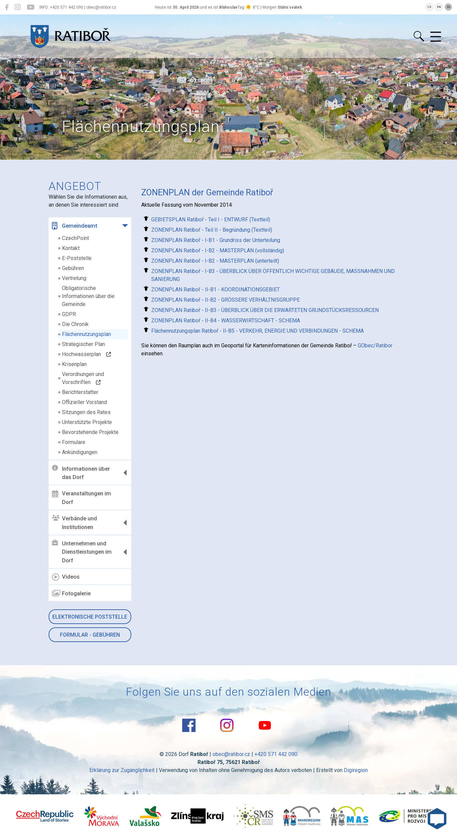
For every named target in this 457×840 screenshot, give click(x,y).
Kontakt (71, 248)
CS (429, 7)
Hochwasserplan (86, 354)
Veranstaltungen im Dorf (81, 497)
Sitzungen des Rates (86, 412)
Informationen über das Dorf (81, 472)
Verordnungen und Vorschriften (83, 378)
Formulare (73, 442)
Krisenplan (74, 364)
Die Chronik (75, 324)
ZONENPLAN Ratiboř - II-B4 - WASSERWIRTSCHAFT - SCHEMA (225, 320)
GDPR (69, 314)
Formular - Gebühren (90, 635)
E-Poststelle (77, 258)
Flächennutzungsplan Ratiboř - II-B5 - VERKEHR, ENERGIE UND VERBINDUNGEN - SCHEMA (257, 331)
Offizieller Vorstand (84, 402)
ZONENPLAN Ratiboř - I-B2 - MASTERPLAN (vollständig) (217, 250)
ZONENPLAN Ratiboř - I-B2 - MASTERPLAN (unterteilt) (215, 261)
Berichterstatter (80, 392)
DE (448, 7)
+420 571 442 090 (275, 754)
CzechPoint (75, 238)
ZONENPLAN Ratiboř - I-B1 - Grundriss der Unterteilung (215, 240)
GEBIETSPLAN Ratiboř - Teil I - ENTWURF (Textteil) (210, 219)
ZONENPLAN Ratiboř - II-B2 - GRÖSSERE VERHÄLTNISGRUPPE (225, 300)
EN (439, 7)
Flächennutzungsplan (86, 334)
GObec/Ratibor (375, 345)
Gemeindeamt (74, 225)
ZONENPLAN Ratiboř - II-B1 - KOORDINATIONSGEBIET (215, 289)
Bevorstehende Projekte (90, 432)
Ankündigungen (79, 452)
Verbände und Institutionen (74, 522)
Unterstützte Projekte (87, 422)
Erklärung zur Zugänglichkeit (122, 770)
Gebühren (73, 268)
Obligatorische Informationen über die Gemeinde (88, 296)
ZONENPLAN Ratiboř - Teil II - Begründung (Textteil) (211, 230)
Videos (66, 577)
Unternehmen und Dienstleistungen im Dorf (82, 552)
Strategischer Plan (83, 344)
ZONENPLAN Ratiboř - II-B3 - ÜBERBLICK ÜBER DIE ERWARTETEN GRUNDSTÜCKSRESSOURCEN (265, 310)
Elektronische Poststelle (89, 617)
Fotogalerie (71, 593)
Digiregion (356, 770)
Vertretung (74, 278)
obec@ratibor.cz (231, 754)
